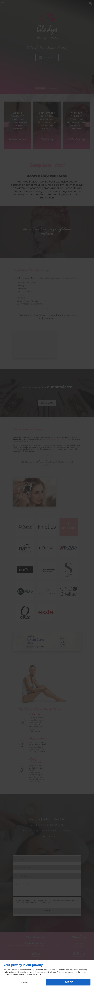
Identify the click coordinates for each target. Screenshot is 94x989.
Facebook (37, 974)
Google (29, 974)
